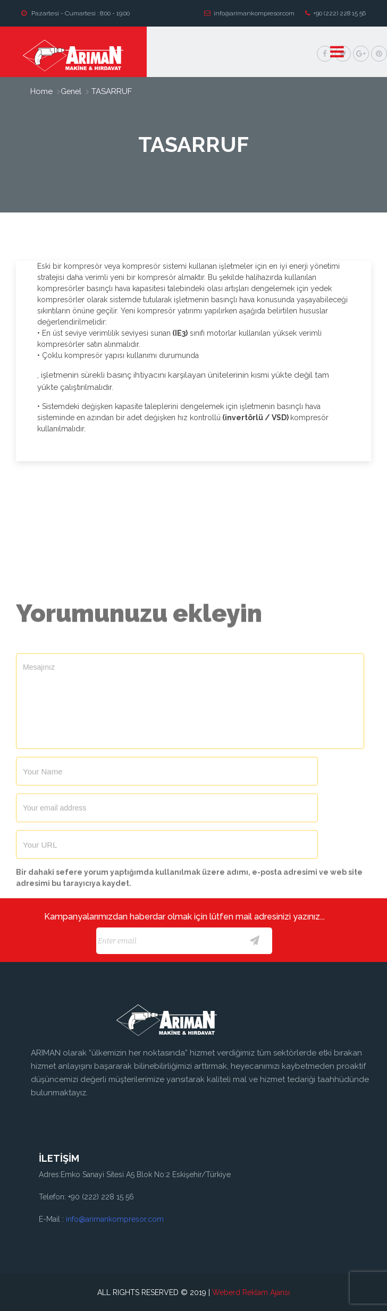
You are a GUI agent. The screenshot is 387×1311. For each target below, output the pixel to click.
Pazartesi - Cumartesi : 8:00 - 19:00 (75, 13)
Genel (71, 91)
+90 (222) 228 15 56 (335, 13)
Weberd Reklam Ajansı (251, 1292)
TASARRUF (110, 91)
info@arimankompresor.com (249, 13)
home (41, 91)
